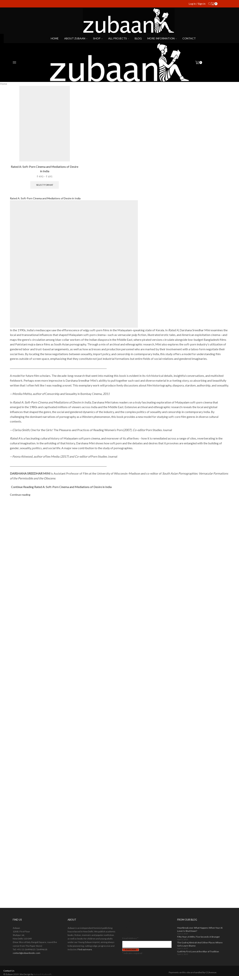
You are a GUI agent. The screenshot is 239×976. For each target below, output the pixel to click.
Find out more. (85, 949)
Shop (98, 38)
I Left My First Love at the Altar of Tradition (198, 951)
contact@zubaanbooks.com (26, 953)
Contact (189, 38)
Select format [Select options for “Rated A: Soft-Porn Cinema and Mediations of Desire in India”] (44, 184)
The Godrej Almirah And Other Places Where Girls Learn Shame (200, 944)
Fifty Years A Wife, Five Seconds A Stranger (198, 936)
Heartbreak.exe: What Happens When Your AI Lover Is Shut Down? (200, 929)
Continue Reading (61, 487)
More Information (162, 38)
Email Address (130, 938)
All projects (118, 38)
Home (55, 38)
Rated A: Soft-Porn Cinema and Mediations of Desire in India (44, 169)
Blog (138, 38)
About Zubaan (75, 38)
